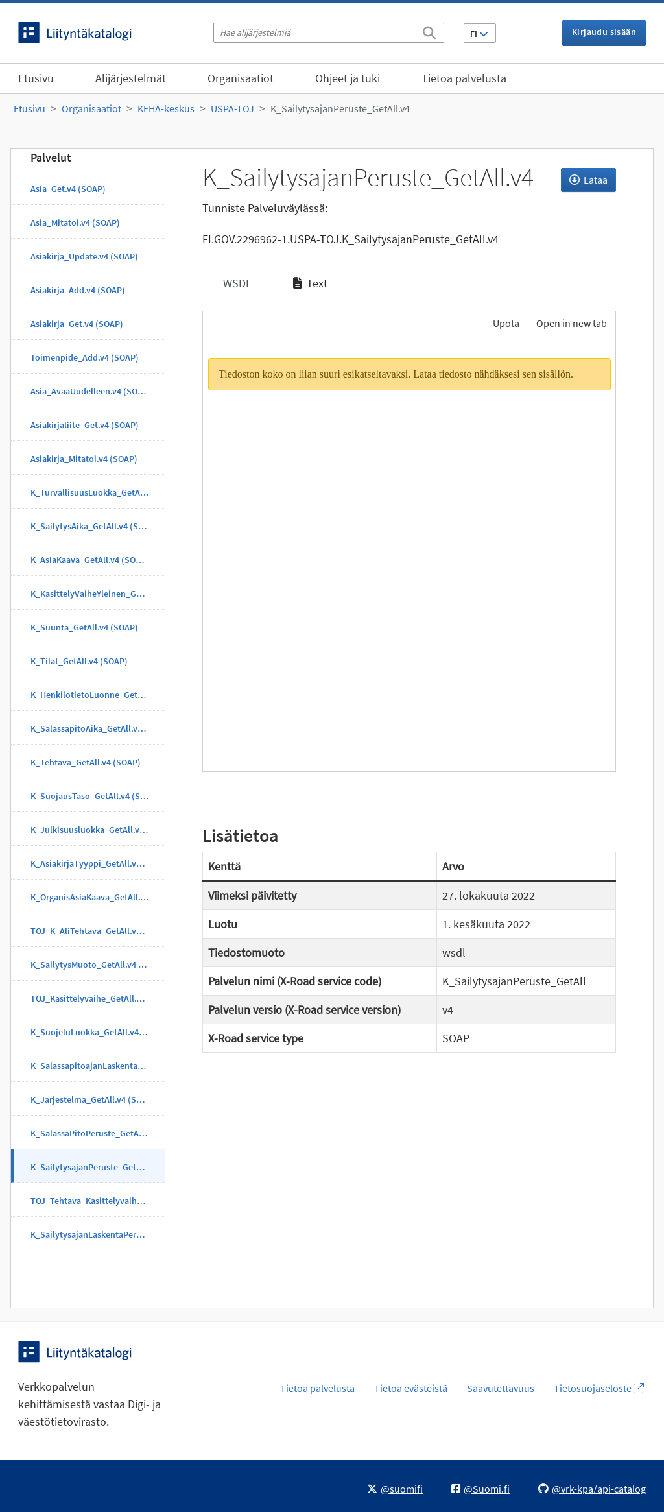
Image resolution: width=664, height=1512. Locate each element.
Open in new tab (571, 323)
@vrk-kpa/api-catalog (592, 1488)
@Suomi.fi (480, 1488)
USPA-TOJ (232, 108)
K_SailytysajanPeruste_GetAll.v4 (340, 108)
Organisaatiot (241, 78)
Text (310, 283)
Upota (505, 323)
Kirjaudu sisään (604, 32)
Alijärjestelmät (130, 78)
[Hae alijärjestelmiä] (328, 33)
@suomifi (395, 1488)
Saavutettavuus (500, 1388)
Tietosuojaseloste (599, 1388)
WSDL (236, 283)
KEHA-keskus (166, 108)
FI (479, 34)
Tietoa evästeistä (410, 1388)
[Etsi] (429, 30)
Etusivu (36, 78)
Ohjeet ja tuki (347, 78)
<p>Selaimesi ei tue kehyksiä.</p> (409, 556)
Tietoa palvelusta (463, 78)
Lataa (588, 179)
